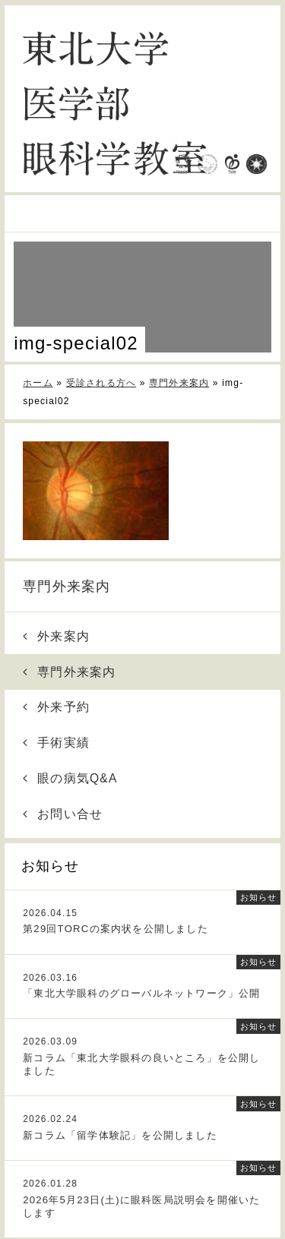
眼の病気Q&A (70, 778)
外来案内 (56, 636)
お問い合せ (63, 814)
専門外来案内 (66, 586)
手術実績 (56, 742)
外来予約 (56, 706)
